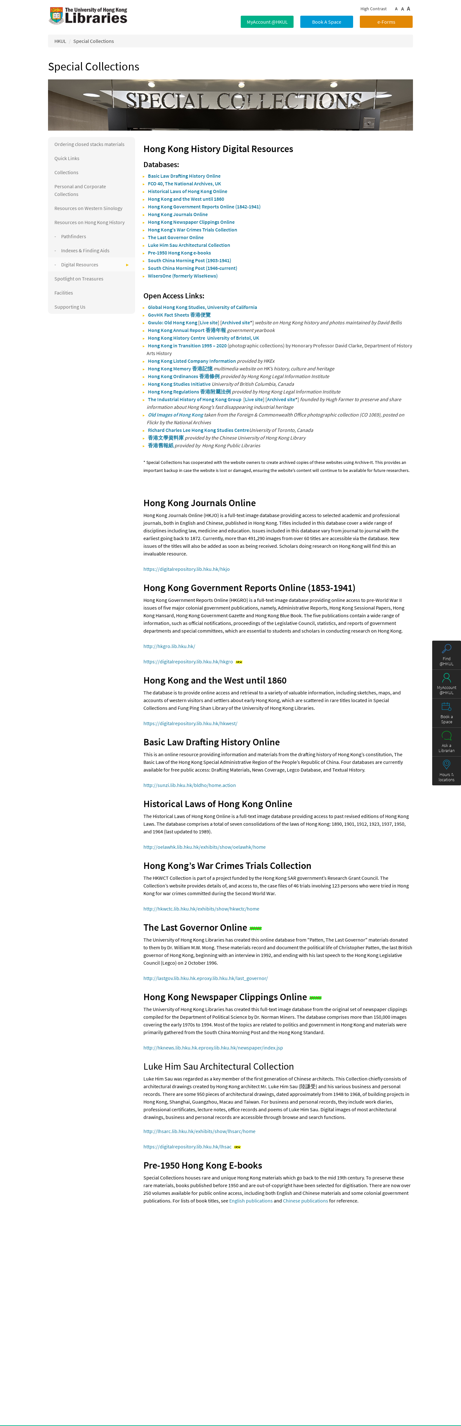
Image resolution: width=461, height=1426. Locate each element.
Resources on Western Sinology (88, 208)
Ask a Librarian (447, 747)
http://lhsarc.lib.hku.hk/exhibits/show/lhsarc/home (199, 1131)
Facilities (63, 292)
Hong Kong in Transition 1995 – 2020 (187, 345)
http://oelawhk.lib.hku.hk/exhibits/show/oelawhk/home (204, 847)
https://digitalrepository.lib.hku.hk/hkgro (188, 661)
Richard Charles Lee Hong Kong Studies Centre (198, 430)
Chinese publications (305, 1200)
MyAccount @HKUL (267, 22)
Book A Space (326, 22)
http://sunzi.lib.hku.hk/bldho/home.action (189, 785)
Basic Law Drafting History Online (184, 176)
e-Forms (386, 22)
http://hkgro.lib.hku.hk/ (169, 646)
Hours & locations (447, 777)
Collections (66, 172)
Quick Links (66, 158)
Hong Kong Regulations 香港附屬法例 (189, 391)
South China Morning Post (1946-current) (192, 268)
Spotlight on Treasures (78, 278)
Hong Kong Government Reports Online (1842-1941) (204, 206)
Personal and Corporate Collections (80, 190)
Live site (209, 322)
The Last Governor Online (176, 237)
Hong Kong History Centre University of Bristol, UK (203, 338)
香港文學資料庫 (166, 437)
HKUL (60, 41)
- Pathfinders (70, 236)
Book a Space (447, 719)
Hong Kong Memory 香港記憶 (180, 368)
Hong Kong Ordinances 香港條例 (184, 376)
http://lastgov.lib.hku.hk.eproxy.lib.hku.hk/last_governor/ (205, 978)
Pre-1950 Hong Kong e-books (179, 252)
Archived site (236, 322)
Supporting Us (69, 307)
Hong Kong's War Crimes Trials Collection (192, 229)
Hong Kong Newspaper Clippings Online (191, 222)
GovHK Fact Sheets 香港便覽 (179, 315)
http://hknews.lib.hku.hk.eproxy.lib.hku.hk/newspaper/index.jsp (213, 1047)
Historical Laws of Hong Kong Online (187, 191)
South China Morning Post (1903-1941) (189, 260)
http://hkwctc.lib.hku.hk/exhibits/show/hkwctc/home (201, 908)
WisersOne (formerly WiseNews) (183, 275)
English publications (251, 1200)
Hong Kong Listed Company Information (192, 361)
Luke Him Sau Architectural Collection (189, 245)
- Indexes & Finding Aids (81, 250)
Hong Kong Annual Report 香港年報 (187, 330)
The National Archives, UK (193, 183)
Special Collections (93, 41)
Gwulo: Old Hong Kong (172, 322)
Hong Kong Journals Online (178, 214)
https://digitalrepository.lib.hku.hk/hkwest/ (190, 723)
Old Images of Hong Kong (175, 414)
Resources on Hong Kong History (89, 222)
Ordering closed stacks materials (89, 144)
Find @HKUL (447, 661)
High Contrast (373, 9)
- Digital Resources (76, 264)
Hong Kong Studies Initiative (179, 384)
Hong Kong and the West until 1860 (186, 199)
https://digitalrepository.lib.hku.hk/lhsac (187, 1146)
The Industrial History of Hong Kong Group (194, 399)
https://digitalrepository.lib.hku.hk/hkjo (186, 569)
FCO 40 (155, 183)
